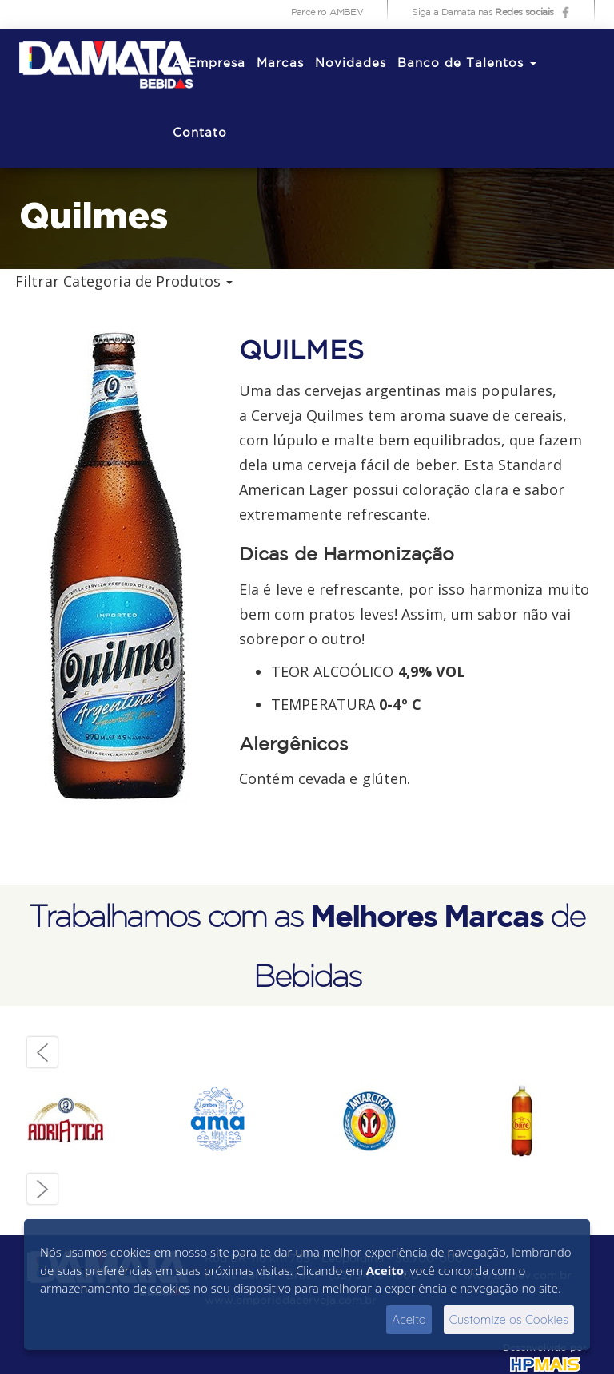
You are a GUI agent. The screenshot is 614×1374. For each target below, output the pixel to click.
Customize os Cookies (508, 1319)
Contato (200, 133)
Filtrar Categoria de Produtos (124, 281)
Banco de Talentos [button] (466, 63)
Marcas (280, 63)
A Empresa (209, 63)
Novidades (350, 63)
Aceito (409, 1319)
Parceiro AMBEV (327, 12)
